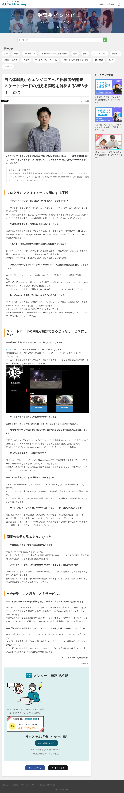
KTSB (8, 349)
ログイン (119, 4)
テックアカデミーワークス (46, 60)
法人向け (110, 4)
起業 (75, 53)
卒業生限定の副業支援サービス (76, 60)
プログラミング (99, 53)
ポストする (58, 767)
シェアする (35, 767)
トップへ (62, 27)
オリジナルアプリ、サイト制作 (54, 53)
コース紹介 (100, 4)
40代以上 (8, 66)
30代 (111, 60)
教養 (85, 53)
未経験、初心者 (10, 60)
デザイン (115, 53)
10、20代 (99, 60)
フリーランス (29, 53)
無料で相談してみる (46, 743)
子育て (26, 60)
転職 (16, 53)
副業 (6, 53)
